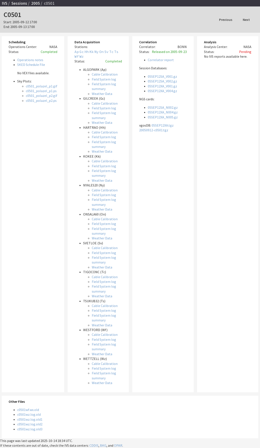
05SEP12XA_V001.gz (162, 86)
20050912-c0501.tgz (153, 130)
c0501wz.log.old (29, 414)
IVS (4, 3)
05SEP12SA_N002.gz (163, 107)
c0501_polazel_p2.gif (41, 95)
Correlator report (161, 60)
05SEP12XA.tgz (163, 125)
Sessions (19, 3)
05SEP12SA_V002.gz (162, 81)
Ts (116, 52)
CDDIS (93, 445)
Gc (81, 52)
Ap (77, 52)
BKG (103, 445)
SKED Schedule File (31, 64)
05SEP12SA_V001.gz (162, 76)
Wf (77, 56)
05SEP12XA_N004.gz (163, 112)
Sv (106, 52)
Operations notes (30, 60)
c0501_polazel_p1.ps (41, 91)
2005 (35, 3)
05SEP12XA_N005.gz (163, 117)
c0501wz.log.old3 (29, 429)
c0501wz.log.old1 (29, 419)
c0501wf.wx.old (28, 410)
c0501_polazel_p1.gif (41, 86)
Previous (225, 19)
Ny (96, 52)
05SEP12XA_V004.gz (162, 91)
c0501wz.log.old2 (29, 424)
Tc (111, 52)
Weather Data (102, 93)
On (101, 52)
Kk (91, 52)
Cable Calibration (105, 74)
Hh (86, 52)
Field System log (104, 79)
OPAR (118, 445)
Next (246, 19)
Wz (81, 56)
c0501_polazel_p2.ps (41, 100)
